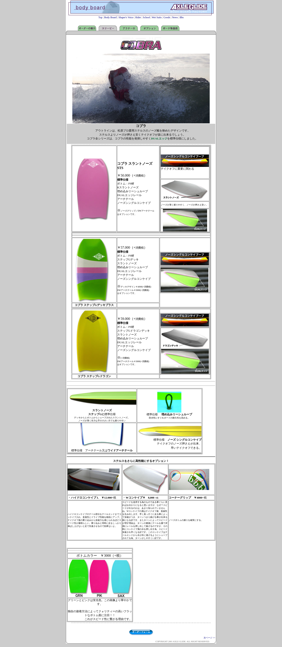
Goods (167, 17)
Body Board (110, 17)
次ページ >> (209, 637)
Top (100, 17)
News (175, 17)
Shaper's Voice (125, 17)
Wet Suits (157, 17)
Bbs (182, 17)
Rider (138, 17)
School (146, 17)
